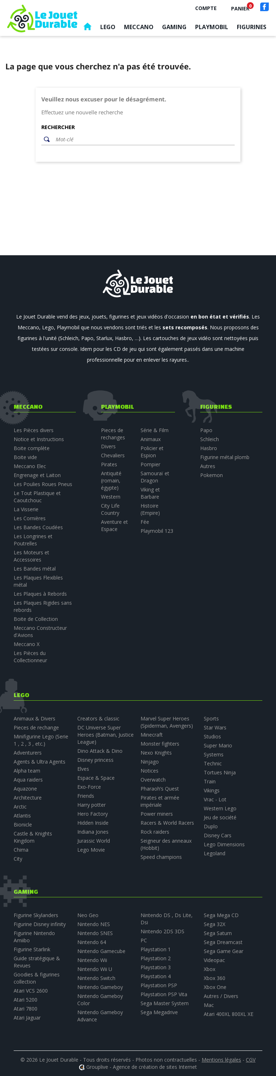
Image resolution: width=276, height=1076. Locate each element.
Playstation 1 (156, 949)
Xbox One (215, 987)
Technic (213, 763)
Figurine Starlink (32, 949)
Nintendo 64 (91, 942)
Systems (214, 754)
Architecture (28, 797)
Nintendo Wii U (94, 969)
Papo (206, 430)
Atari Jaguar (27, 1017)
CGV (251, 1059)
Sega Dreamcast (223, 942)
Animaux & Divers (34, 718)
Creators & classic (98, 718)
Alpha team (27, 770)
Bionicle (23, 824)
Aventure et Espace (114, 525)
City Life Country (110, 509)
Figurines (251, 27)
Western (110, 496)
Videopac (214, 960)
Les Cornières (30, 518)
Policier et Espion (152, 452)
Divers (108, 446)
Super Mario (218, 745)
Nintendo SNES (95, 933)
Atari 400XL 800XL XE (228, 1014)
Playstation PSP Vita (164, 994)
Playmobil (211, 27)
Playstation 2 (156, 958)
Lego (107, 27)
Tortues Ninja (220, 772)
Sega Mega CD (221, 915)
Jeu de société (220, 817)
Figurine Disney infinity (40, 924)
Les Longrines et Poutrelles (33, 540)
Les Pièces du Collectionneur (30, 657)
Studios (212, 736)
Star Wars (215, 727)
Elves (83, 768)
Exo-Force (89, 786)
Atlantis (22, 815)
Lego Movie (91, 849)
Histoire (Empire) (150, 509)
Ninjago (150, 761)
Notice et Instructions (39, 439)
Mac (209, 1005)
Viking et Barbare (150, 493)
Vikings (212, 790)
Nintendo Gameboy (100, 987)
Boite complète (32, 448)
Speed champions (161, 856)
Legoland (214, 853)
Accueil (87, 28)
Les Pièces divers (34, 430)
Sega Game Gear (223, 951)
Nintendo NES (93, 924)
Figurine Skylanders (36, 915)
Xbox (209, 969)
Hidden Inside (93, 822)
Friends (85, 795)
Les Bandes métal (35, 568)
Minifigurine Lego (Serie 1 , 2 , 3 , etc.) (41, 740)
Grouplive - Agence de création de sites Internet (141, 1066)
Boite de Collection (36, 618)
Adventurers (28, 752)
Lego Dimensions (224, 844)
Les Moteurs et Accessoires (31, 556)
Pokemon (211, 475)
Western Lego (220, 808)
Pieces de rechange (36, 727)
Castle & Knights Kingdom (33, 837)
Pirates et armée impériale (160, 801)
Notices (149, 770)
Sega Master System (165, 1003)
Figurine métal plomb (224, 457)
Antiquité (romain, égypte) (111, 480)
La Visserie (26, 509)
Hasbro (208, 448)
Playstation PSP (159, 985)
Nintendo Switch (96, 978)
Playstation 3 (156, 967)
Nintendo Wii (92, 960)
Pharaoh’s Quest (160, 788)
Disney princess (95, 759)
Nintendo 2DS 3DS (162, 931)
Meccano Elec (30, 466)
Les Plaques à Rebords (40, 593)
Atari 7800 (25, 1008)
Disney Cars (217, 835)
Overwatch (153, 779)
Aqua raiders (28, 779)
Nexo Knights (156, 752)
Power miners (157, 813)
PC (144, 940)
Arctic (20, 806)
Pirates (109, 464)
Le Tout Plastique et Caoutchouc (37, 497)
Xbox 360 (214, 978)
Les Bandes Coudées (38, 527)
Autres (207, 466)
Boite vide (25, 457)
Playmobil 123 (157, 530)
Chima (21, 849)
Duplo (211, 826)
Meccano (138, 27)
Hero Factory (92, 813)
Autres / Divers (221, 996)
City (18, 858)
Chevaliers (113, 455)
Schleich (209, 439)
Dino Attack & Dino (100, 750)
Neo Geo (87, 915)
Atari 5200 (25, 999)
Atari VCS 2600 (31, 990)
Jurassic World (93, 840)
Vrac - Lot (215, 799)
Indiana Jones (93, 831)
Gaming (174, 27)
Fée (145, 521)
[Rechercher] (143, 139)
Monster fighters (160, 743)
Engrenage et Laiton (37, 475)
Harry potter (91, 804)
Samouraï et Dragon (155, 477)
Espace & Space (96, 777)
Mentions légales (221, 1059)
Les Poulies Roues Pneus (43, 484)
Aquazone (25, 788)
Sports (211, 718)
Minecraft (152, 734)
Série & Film (155, 430)
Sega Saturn (218, 933)
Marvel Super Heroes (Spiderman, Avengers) (167, 722)
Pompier (150, 464)
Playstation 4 (156, 976)
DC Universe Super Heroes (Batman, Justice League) (105, 734)
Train (210, 781)
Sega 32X (214, 924)
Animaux (151, 439)
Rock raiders (155, 831)
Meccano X (27, 644)
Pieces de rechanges (113, 434)
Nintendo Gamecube (101, 951)
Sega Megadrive (159, 1012)
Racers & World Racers (167, 822)
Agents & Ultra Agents (39, 761)
